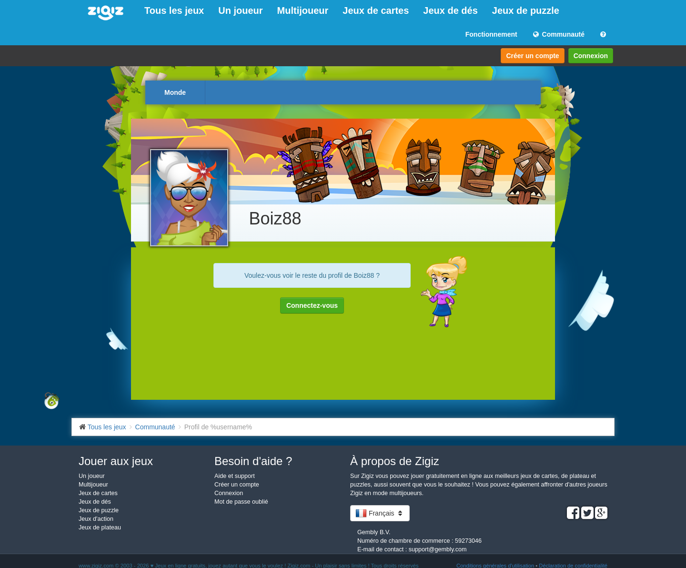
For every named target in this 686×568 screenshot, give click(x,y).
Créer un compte (532, 56)
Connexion (591, 56)
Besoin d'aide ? (253, 461)
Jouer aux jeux (116, 461)
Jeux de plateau (100, 527)
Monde (175, 92)
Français (379, 513)
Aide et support (234, 476)
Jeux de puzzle (525, 10)
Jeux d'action (96, 519)
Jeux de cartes (376, 10)
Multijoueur (303, 10)
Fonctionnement (491, 34)
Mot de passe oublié (241, 501)
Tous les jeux (174, 10)
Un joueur (240, 10)
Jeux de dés (450, 10)
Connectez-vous (312, 305)
